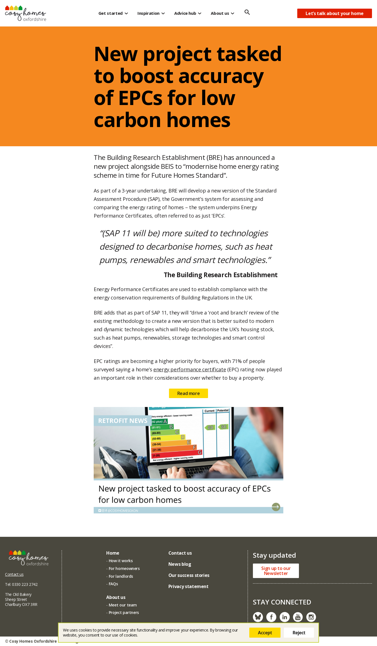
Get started (110, 13)
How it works (121, 560)
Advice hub (185, 13)
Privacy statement (188, 586)
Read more (188, 396)
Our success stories (188, 575)
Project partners (124, 612)
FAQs (113, 583)
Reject (299, 633)
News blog (179, 564)
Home (112, 553)
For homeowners (124, 568)
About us (220, 13)
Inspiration (148, 13)
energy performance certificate (189, 372)
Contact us (14, 574)
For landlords (121, 576)
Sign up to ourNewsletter (276, 570)
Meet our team (123, 605)
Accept (265, 633)
